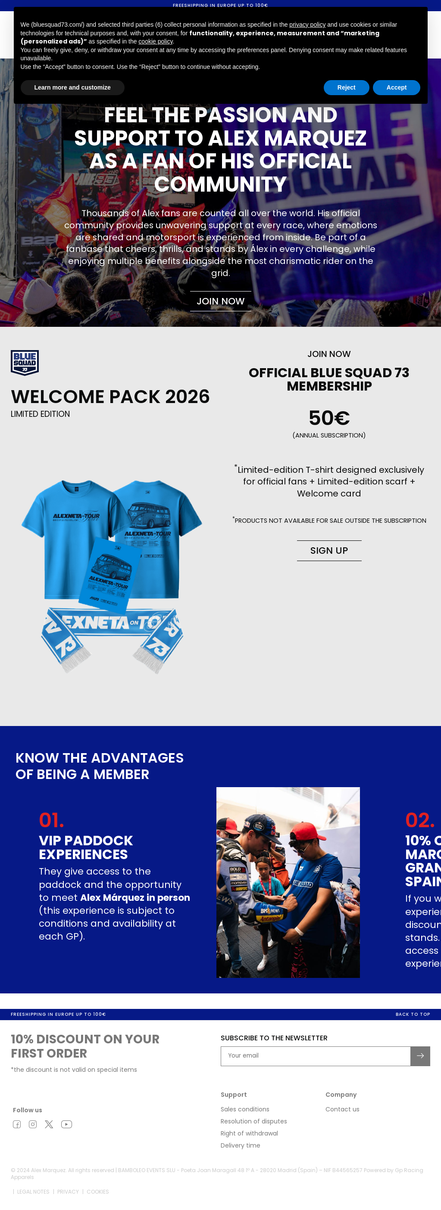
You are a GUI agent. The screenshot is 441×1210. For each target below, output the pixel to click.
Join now (221, 301)
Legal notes (33, 1192)
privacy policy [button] (307, 24)
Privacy (68, 1192)
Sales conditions (245, 1109)
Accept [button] (397, 87)
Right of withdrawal (249, 1133)
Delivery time (240, 1146)
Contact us (342, 1109)
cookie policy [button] (155, 41)
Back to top (413, 1014)
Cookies (98, 1192)
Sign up (329, 550)
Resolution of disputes (254, 1121)
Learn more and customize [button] (72, 87)
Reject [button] (347, 87)
